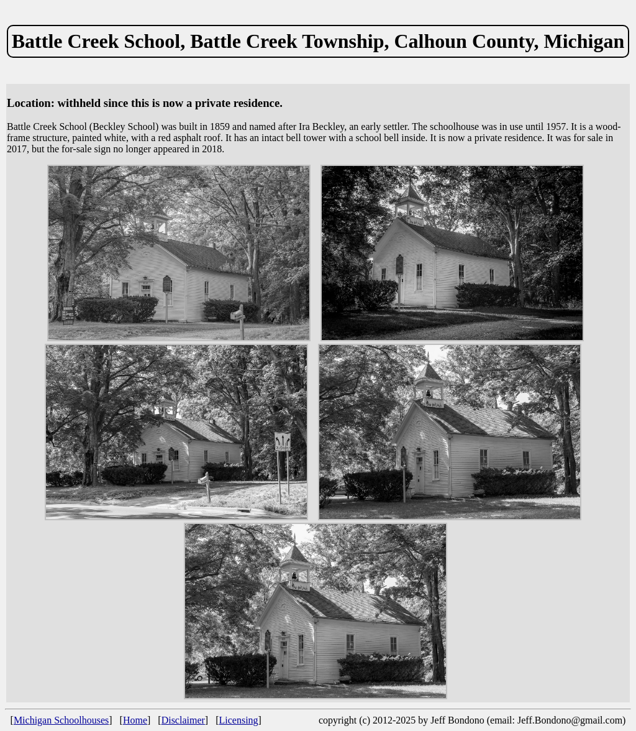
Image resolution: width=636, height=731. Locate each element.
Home (135, 720)
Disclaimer (183, 720)
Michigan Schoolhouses (61, 720)
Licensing (238, 720)
